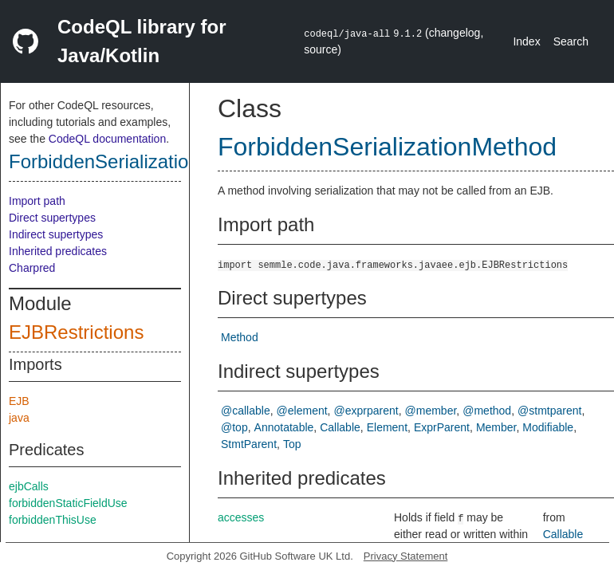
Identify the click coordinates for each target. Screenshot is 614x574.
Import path (37, 201)
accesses (241, 517)
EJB (19, 401)
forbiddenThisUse (52, 519)
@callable (245, 410)
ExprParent (442, 427)
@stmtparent (549, 410)
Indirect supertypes (56, 234)
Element (387, 427)
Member (496, 427)
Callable (340, 427)
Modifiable (547, 427)
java (19, 417)
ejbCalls (29, 486)
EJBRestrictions (76, 332)
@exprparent (366, 410)
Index (526, 41)
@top (234, 427)
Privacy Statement (406, 556)
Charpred (32, 267)
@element (302, 410)
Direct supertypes (52, 217)
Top (292, 444)
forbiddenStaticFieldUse (68, 503)
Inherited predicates (58, 251)
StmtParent (249, 444)
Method (239, 337)
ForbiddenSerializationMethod (136, 161)
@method (486, 410)
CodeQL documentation (107, 138)
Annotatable (284, 427)
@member (431, 410)
